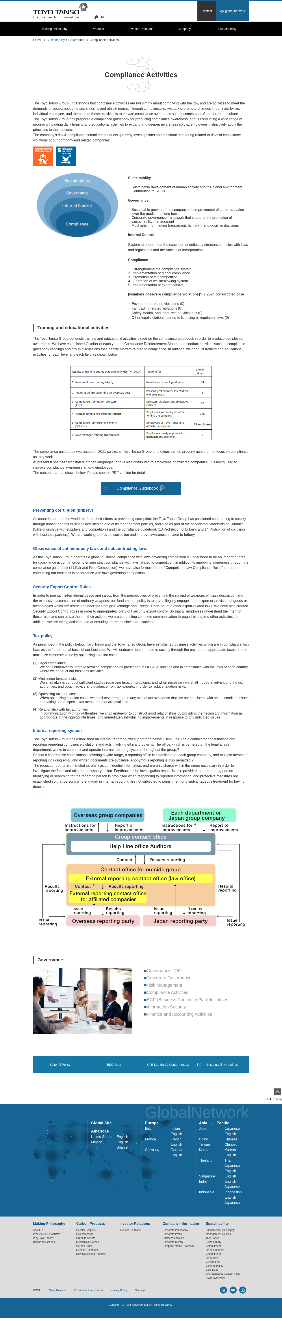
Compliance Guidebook (137, 488)
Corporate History (173, 1243)
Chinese (230, 1140)
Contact (206, 11)
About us (38, 1231)
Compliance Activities (167, 992)
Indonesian (233, 1193)
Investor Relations (141, 29)
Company (184, 29)
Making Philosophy (49, 1225)
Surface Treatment (87, 1251)
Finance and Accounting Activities (179, 1014)
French (176, 1140)
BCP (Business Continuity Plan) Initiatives (187, 999)
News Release (57, 1291)
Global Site (101, 1124)
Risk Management (164, 985)
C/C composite (85, 1235)
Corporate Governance (169, 977)
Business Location (173, 1239)
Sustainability (227, 29)
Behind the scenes (44, 1243)
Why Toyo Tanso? (43, 1239)
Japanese (232, 1130)
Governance (76, 40)
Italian (175, 1130)
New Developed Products (91, 1255)
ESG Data (114, 1065)
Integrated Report (216, 1278)
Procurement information (88, 1291)
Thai (227, 1161)
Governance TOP (164, 970)
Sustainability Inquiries (222, 1065)
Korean (230, 1151)
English (122, 1138)
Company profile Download (178, 1247)
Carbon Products (90, 1225)
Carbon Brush (84, 1247)
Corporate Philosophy (175, 1231)
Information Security (166, 1006)
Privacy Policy (119, 1291)
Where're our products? (47, 1235)
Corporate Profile (173, 1235)
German (177, 1151)
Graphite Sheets (85, 1239)
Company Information (181, 1225)
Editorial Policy (60, 1065)
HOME (37, 40)
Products (98, 29)
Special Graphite (86, 1231)
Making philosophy (54, 29)
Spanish (123, 1148)
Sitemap (140, 1291)
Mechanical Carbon (87, 1243)
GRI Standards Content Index (168, 1065)
